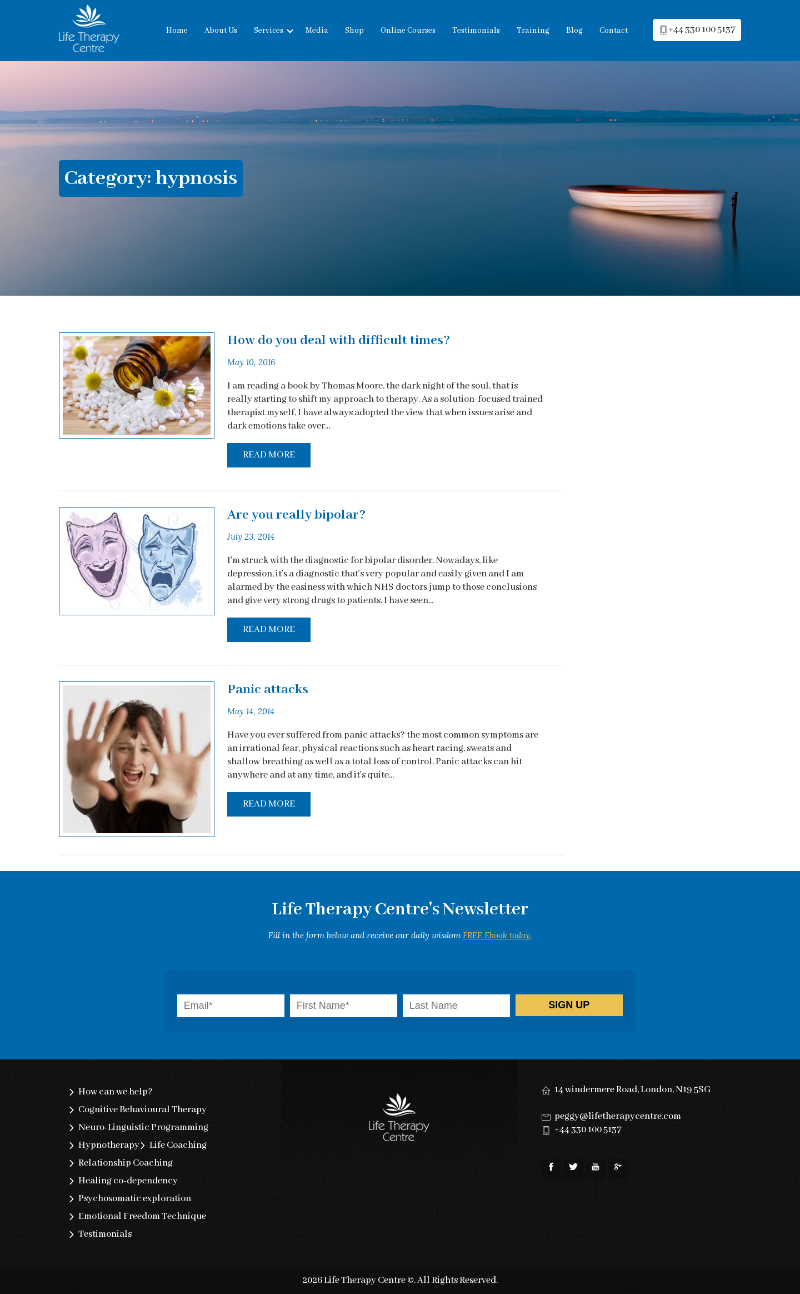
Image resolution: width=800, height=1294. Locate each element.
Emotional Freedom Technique (142, 1216)
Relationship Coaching (125, 1163)
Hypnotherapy (108, 1145)
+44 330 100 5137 (588, 1130)
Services (268, 31)
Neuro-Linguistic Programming (143, 1127)
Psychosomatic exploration (134, 1199)
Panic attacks (267, 689)
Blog (574, 31)
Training (533, 31)
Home (177, 31)
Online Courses (408, 31)
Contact (613, 31)
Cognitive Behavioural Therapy (142, 1110)
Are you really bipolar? (296, 515)
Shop (354, 31)
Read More (269, 455)
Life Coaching (178, 1145)
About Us (220, 31)
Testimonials (476, 31)
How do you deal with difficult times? (338, 340)
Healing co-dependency (128, 1181)
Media (317, 31)
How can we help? (115, 1092)
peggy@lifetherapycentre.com (617, 1116)
